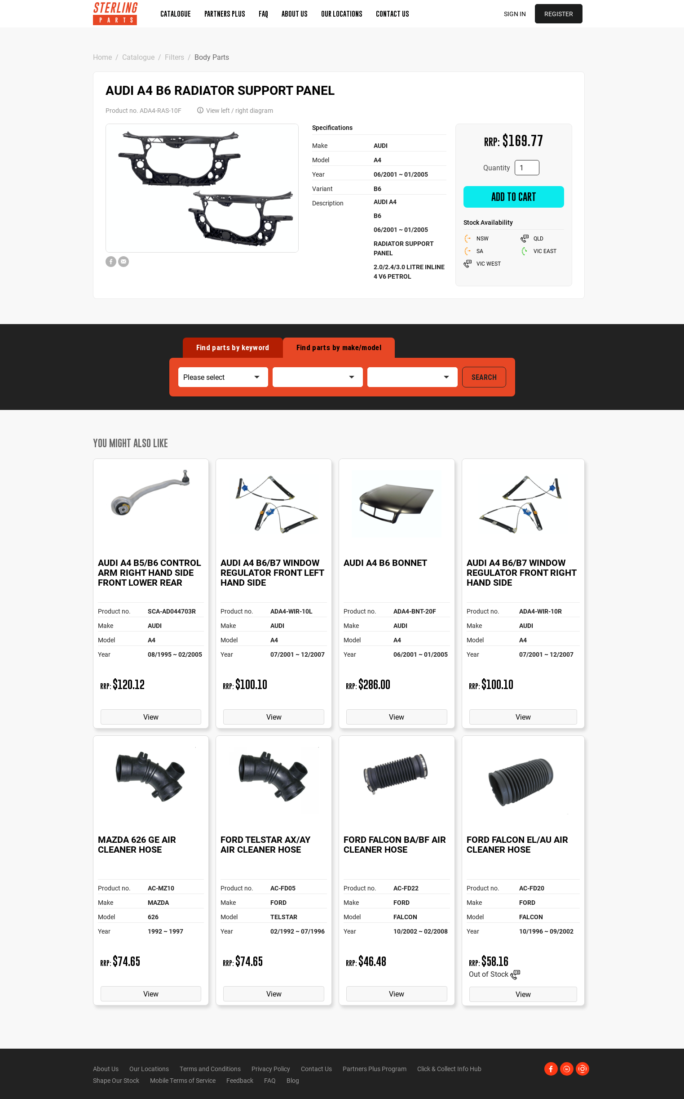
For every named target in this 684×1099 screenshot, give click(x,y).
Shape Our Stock (116, 1080)
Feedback (239, 1080)
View (151, 716)
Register (558, 13)
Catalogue (175, 13)
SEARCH (484, 377)
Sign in (515, 13)
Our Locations (341, 13)
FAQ (263, 13)
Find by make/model (338, 347)
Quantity (496, 167)
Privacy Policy (271, 1068)
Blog (293, 1080)
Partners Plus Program (374, 1068)
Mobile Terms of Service (183, 1080)
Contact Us (392, 13)
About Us (295, 13)
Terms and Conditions (210, 1068)
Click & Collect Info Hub (449, 1068)
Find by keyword (232, 347)
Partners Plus (224, 13)
